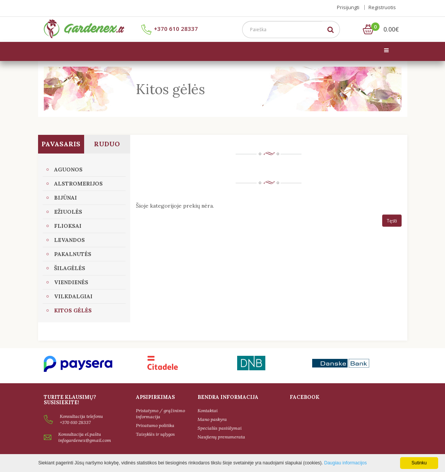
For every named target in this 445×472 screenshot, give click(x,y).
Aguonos (68, 169)
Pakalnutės (72, 254)
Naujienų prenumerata (221, 437)
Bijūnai (65, 197)
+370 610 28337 (169, 28)
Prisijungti (348, 7)
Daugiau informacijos (345, 463)
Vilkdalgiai (73, 296)
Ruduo (107, 144)
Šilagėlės (69, 268)
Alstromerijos (78, 183)
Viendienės (71, 282)
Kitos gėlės (73, 310)
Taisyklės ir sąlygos (155, 434)
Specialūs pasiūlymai (220, 428)
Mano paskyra (212, 419)
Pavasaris (60, 144)
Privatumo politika (155, 425)
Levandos (69, 240)
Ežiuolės (68, 211)
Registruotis (382, 7)
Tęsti (392, 221)
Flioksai (67, 225)
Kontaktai (208, 410)
